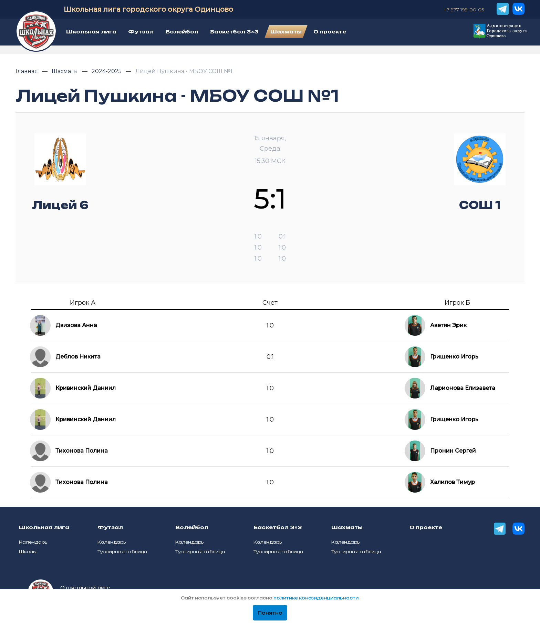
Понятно (270, 613)
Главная (27, 71)
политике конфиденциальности (316, 597)
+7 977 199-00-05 (464, 10)
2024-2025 (107, 71)
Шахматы (65, 71)
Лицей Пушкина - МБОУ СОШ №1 (183, 71)
